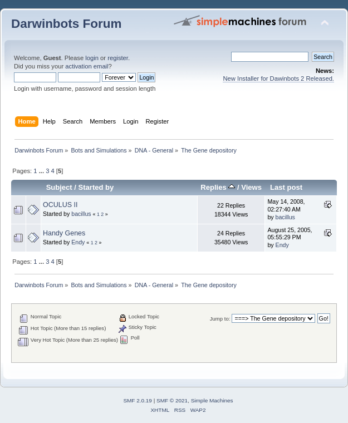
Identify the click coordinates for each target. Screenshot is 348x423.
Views (251, 187)
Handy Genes (64, 233)
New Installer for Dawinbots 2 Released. (278, 78)
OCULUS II (60, 205)
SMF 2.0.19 (137, 400)
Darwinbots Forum (66, 24)
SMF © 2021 (172, 400)
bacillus (81, 213)
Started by (96, 187)
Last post (286, 187)
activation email (86, 66)
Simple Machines (212, 400)
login (92, 58)
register (117, 58)
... (42, 171)
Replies (217, 187)
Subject (59, 187)
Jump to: (220, 319)
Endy (78, 242)
